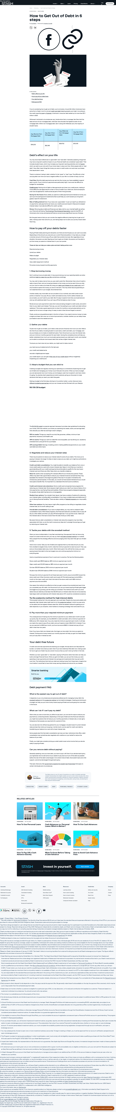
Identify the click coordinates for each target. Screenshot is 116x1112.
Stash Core (90, 895)
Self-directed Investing (26, 890)
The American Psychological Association (57, 211)
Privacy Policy (48, 870)
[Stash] (7, 3)
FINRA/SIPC (44, 1077)
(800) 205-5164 (24, 1099)
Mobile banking (46, 890)
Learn (69, 3)
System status (91, 898)
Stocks (23, 895)
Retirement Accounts (6, 892)
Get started (110, 3)
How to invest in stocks (68, 895)
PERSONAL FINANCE (66, 786)
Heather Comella (48, 23)
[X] (29, 911)
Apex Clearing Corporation (92, 1077)
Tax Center (90, 892)
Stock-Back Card (47, 892)
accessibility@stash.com (73, 1089)
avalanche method (65, 602)
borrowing (36, 8)
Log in (102, 3)
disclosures (22, 1087)
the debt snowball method (69, 536)
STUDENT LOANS (82, 786)
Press (109, 895)
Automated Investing (26, 892)
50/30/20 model (37, 426)
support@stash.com (10, 1099)
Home (31, 8)
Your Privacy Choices (21, 918)
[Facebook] (39, 911)
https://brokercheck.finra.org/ (73, 1081)
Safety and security (93, 890)
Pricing (76, 3)
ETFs (22, 898)
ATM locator (46, 898)
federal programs (71, 499)
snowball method (35, 700)
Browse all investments (26, 903)
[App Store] (15, 910)
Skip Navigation (5, 1)
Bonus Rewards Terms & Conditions (44, 965)
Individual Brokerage (6, 890)
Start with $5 (85, 866)
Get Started (53, 678)
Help (89, 900)
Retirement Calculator (68, 898)
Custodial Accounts (5, 895)
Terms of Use (40, 870)
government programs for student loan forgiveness (60, 764)
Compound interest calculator (70, 900)
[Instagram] (24, 911)
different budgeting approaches (39, 383)
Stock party (24, 900)
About (109, 890)
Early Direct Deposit (48, 895)
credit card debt (56, 111)
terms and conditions (24, 1036)
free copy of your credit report (59, 356)
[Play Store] (5, 910)
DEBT (53, 786)
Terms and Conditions (20, 920)
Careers (110, 892)
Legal (1, 918)
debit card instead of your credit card (69, 285)
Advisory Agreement (38, 935)
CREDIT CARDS (43, 786)
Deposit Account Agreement (56, 935)
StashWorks (84, 3)
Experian (49, 113)
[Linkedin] (33, 911)
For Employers (4, 898)
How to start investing (68, 892)
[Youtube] (44, 911)
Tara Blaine (33, 23)
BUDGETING (30, 786)
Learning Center (67, 890)
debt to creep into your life (44, 277)
